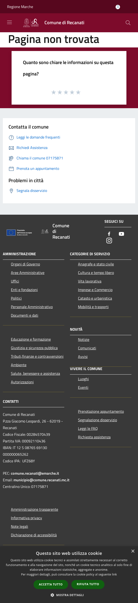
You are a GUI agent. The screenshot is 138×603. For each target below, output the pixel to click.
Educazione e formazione (31, 339)
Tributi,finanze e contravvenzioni (37, 356)
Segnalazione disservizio (97, 420)
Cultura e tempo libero (96, 272)
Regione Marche (20, 6)
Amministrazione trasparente (34, 509)
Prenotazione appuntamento (101, 411)
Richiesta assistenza (94, 437)
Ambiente (18, 365)
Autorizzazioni (22, 382)
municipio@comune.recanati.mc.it (41, 480)
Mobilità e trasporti (93, 307)
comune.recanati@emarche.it (35, 473)
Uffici (15, 281)
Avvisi (83, 356)
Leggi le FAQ (88, 428)
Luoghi (83, 379)
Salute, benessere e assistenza (35, 373)
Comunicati (87, 348)
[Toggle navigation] (9, 22)
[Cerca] (128, 23)
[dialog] (69, 574)
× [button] (132, 551)
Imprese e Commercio (95, 289)
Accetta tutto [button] (51, 584)
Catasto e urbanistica (95, 298)
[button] (69, 595)
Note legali (19, 526)
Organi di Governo (25, 264)
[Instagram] (109, 241)
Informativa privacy (26, 518)
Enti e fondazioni (24, 289)
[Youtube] (121, 234)
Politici (16, 298)
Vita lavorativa (89, 281)
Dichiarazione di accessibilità (34, 535)
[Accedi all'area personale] (117, 7)
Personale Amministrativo (32, 307)
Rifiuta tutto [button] (88, 584)
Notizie (83, 339)
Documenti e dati (24, 315)
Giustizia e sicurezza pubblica (34, 348)
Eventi (83, 387)
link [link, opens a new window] (114, 574)
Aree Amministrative (27, 272)
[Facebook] (109, 234)
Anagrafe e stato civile (96, 264)
